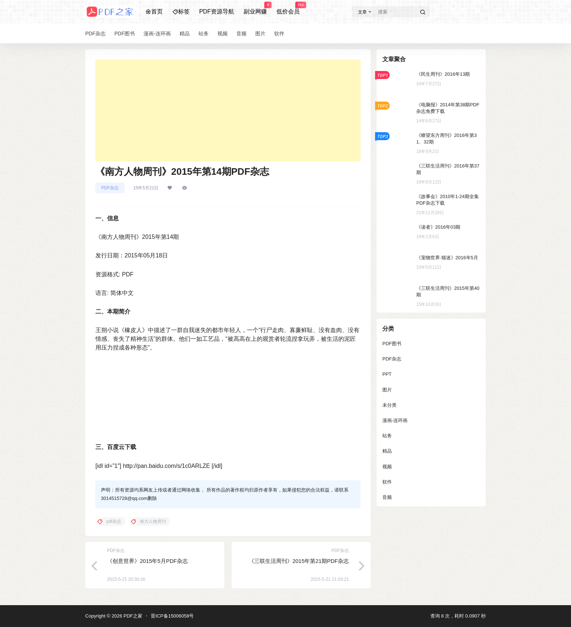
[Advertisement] (228, 110)
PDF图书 (391, 343)
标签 (181, 11)
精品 (387, 451)
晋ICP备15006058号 (172, 616)
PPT (386, 374)
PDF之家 (132, 616)
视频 (387, 466)
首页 (154, 11)
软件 (387, 482)
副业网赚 (255, 8)
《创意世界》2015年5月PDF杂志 (147, 561)
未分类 (389, 405)
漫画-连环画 (394, 420)
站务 (387, 435)
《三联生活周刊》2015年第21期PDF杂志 (299, 561)
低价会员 (288, 8)
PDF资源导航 (216, 11)
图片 (387, 390)
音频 (387, 497)
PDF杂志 (110, 187)
